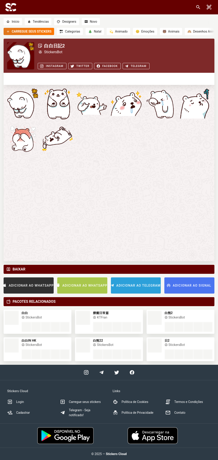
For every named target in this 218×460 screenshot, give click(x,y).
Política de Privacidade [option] (133, 412)
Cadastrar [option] (18, 412)
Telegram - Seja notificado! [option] (75, 412)
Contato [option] (175, 412)
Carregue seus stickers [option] (80, 402)
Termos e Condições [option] (184, 402)
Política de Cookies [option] (130, 402)
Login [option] (15, 402)
